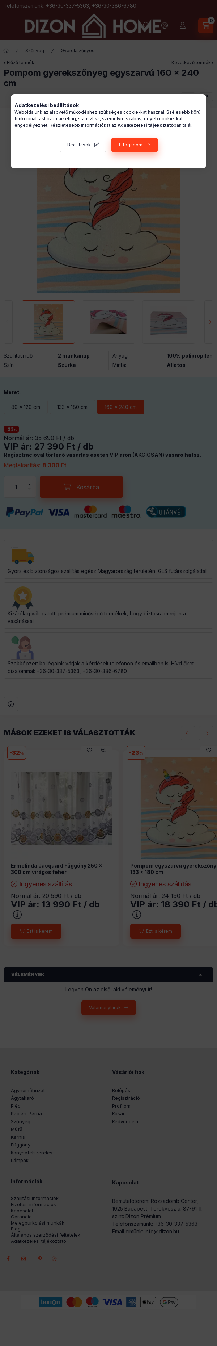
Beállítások (79, 144)
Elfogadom (130, 144)
